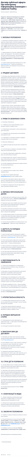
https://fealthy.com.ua (9, 339)
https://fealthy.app (12, 237)
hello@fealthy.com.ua (5, 176)
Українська (3, 454)
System (8, 454)
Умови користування (6, 441)
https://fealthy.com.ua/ (6, 64)
